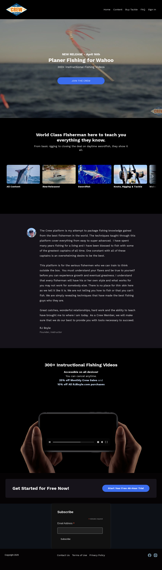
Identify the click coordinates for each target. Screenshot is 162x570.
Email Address (66, 524)
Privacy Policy (97, 555)
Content (117, 9)
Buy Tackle (131, 9)
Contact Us (63, 555)
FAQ (143, 9)
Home (107, 9)
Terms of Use (79, 555)
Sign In (152, 9)
